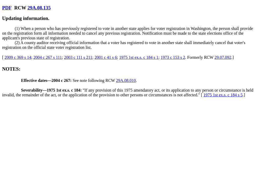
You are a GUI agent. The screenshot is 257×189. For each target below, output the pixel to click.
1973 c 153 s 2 (173, 57)
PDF (7, 7)
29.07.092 (222, 57)
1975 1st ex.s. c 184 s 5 (223, 95)
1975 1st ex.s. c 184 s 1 (138, 57)
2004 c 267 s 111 (47, 57)
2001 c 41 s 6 (106, 57)
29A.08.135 (38, 7)
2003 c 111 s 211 (78, 57)
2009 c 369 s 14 (17, 57)
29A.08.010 (126, 80)
